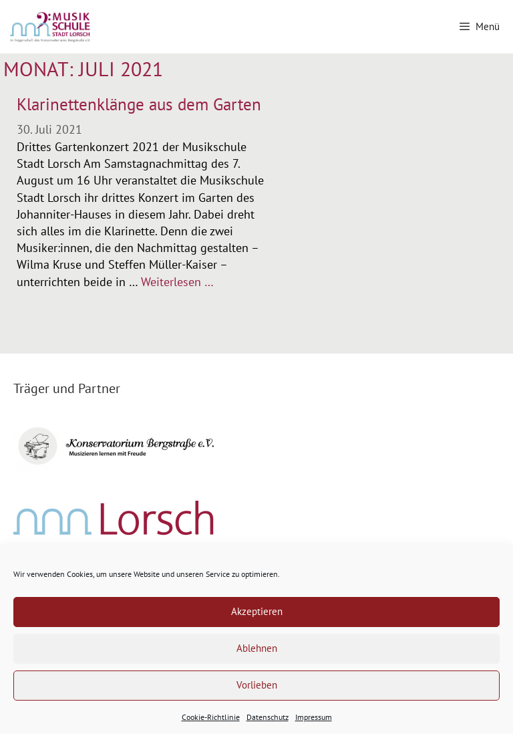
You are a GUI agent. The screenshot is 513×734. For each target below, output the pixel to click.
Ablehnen (256, 648)
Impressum (313, 717)
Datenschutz (267, 717)
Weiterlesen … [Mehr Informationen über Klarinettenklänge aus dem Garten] (177, 281)
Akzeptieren (257, 611)
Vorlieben (256, 685)
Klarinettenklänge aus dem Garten (139, 104)
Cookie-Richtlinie (211, 717)
